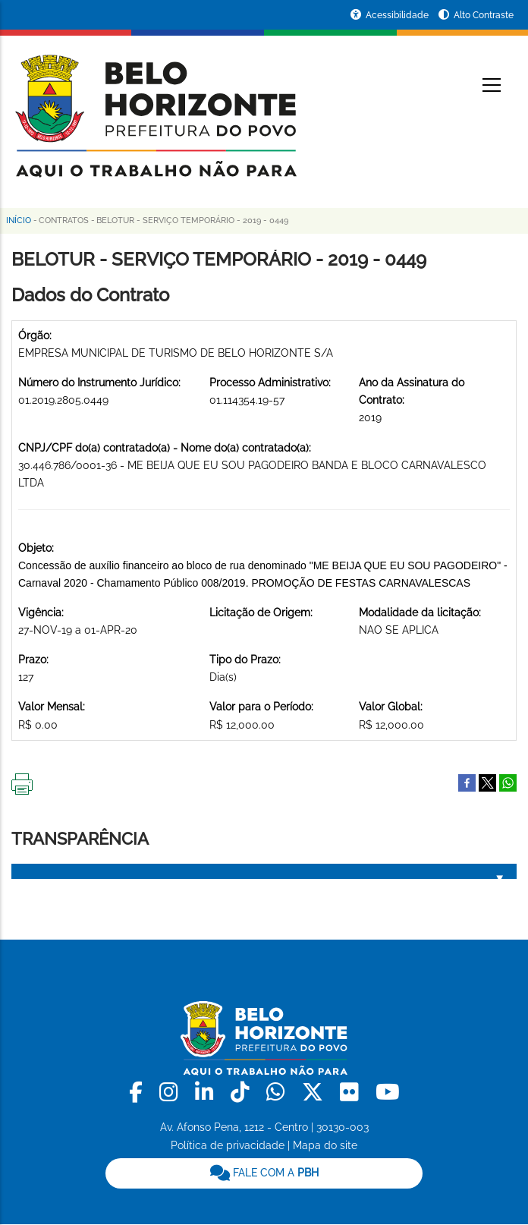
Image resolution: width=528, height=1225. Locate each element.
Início (18, 220)
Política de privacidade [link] (227, 1145)
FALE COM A (264, 1173)
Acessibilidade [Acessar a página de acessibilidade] (398, 15)
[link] (138, 1092)
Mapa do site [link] (325, 1145)
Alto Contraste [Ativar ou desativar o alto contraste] (484, 15)
